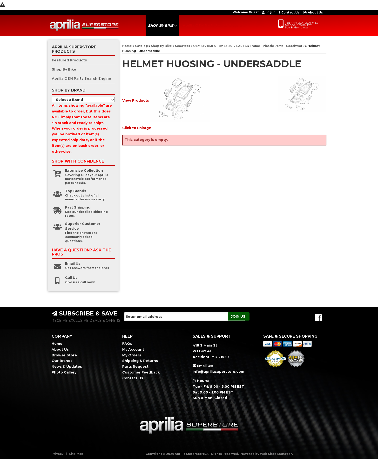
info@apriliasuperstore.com (218, 371)
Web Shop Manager (276, 454)
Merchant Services (275, 368)
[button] (162, 25)
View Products (135, 100)
